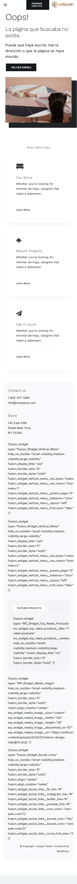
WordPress (63, 851)
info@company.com (22, 403)
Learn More (23, 209)
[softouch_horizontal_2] (62, 3)
